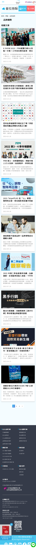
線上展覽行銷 (22, 435)
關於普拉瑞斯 (22, 469)
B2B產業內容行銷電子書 (8, 462)
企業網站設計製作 (6, 441)
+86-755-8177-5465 (7, 518)
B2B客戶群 (21, 453)
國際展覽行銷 (22, 432)
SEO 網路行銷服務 (6, 450)
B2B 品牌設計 (5, 435)
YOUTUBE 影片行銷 (7, 456)
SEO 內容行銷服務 (6, 453)
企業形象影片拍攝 (6, 444)
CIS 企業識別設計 (6, 438)
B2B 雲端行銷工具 (6, 459)
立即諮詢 (21, 475)
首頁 (2, 16)
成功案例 (21, 450)
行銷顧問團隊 (5, 432)
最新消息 (21, 472)
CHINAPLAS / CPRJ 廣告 (8, 469)
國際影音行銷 (22, 438)
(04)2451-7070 (6, 505)
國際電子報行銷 (23, 441)
